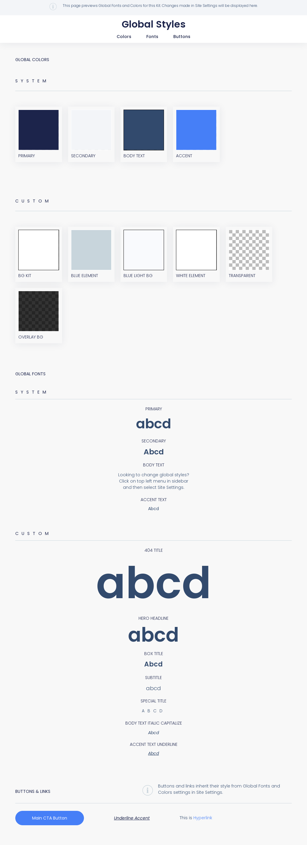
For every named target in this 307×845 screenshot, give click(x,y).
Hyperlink (202, 824)
